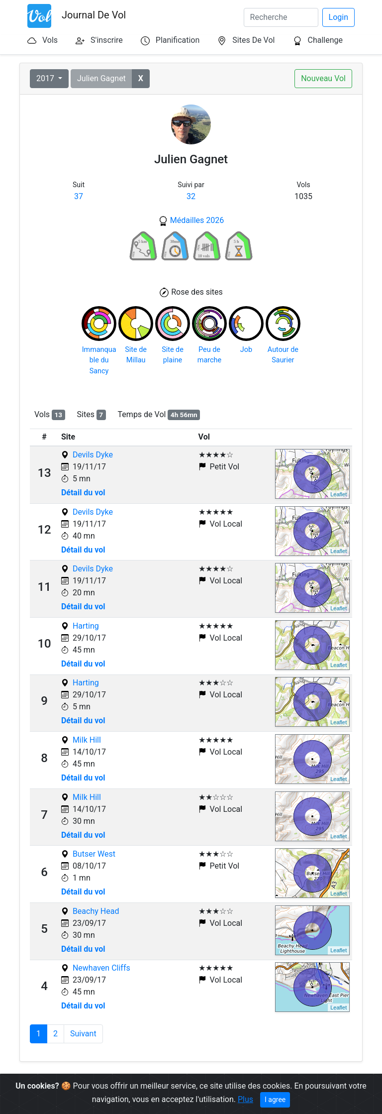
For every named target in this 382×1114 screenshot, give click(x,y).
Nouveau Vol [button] (323, 78)
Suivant (83, 1033)
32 (191, 196)
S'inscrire (107, 40)
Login (338, 17)
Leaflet (338, 494)
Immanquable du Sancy (99, 360)
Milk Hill (87, 740)
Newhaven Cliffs (101, 968)
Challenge (325, 40)
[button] (141, 78)
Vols (50, 40)
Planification (177, 40)
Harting (86, 626)
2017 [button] (46, 78)
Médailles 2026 (197, 220)
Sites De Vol (253, 40)
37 (78, 196)
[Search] (281, 17)
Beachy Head (96, 911)
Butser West (94, 854)
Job (246, 349)
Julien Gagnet (101, 78)
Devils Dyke (93, 454)
